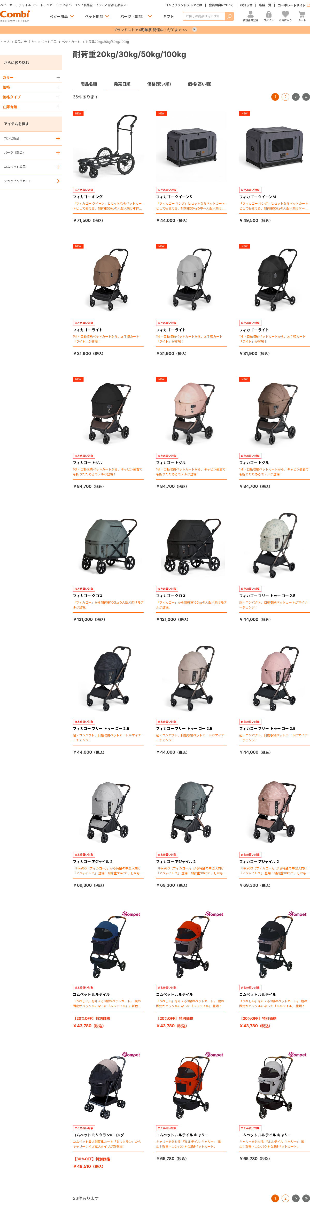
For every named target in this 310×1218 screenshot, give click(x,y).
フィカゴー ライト (88, 330)
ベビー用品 (59, 16)
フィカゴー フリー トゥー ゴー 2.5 (267, 595)
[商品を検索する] (204, 16)
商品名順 (89, 84)
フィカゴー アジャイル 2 (92, 861)
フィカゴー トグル (88, 462)
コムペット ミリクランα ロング (98, 1135)
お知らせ (246, 5)
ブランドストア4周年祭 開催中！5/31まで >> (150, 30)
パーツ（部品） (133, 16)
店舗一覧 (265, 5)
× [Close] (194, 29)
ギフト (168, 16)
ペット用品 (94, 16)
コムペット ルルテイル (91, 994)
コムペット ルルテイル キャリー (182, 1135)
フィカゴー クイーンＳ (174, 197)
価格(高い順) (200, 84)
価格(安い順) (159, 84)
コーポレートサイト (292, 5)
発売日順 (122, 84)
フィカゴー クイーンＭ (257, 197)
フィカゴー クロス (88, 595)
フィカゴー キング (88, 197)
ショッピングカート (18, 181)
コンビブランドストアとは (183, 5)
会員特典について (221, 5)
